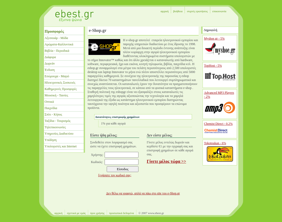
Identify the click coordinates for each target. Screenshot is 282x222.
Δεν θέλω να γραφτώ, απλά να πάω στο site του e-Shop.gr (143, 193)
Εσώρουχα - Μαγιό (57, 76)
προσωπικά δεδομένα (121, 213)
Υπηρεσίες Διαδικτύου (59, 133)
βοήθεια (177, 11)
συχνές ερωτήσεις (197, 11)
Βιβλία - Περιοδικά (57, 51)
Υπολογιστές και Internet (61, 146)
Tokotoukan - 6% (215, 143)
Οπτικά (49, 102)
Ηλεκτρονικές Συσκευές (60, 82)
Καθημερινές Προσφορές (61, 89)
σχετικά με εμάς (76, 213)
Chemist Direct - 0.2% (218, 124)
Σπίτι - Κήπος (53, 114)
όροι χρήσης (97, 213)
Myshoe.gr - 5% (214, 38)
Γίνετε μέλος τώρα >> (166, 161)
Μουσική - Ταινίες (56, 95)
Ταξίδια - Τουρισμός (58, 121)
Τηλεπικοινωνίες (55, 127)
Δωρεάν (50, 63)
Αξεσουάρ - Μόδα (56, 38)
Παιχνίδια (51, 108)
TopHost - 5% (213, 65)
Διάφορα (50, 57)
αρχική (164, 11)
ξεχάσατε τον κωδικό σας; (114, 175)
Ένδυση (50, 70)
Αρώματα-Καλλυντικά (59, 44)
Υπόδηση (51, 140)
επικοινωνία (219, 11)
